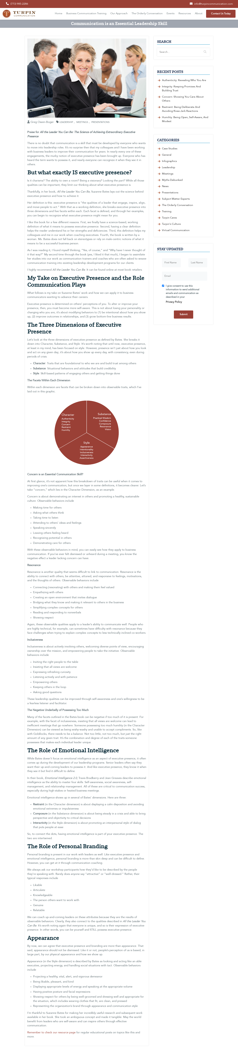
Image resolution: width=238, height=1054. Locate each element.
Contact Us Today (221, 14)
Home (58, 13)
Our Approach (119, 13)
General (166, 155)
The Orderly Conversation (147, 13)
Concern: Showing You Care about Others (183, 99)
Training (166, 211)
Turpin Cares (169, 218)
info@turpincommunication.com (213, 4)
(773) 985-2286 (19, 4)
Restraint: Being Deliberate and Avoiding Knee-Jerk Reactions (181, 109)
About (198, 13)
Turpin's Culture (171, 224)
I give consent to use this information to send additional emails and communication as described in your (185, 295)
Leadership (66, 122)
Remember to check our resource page (51, 1032)
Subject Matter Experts (176, 199)
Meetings (82, 122)
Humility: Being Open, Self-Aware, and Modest (185, 119)
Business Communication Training (86, 13)
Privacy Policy (174, 302)
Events (171, 13)
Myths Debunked (172, 180)
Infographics (169, 161)
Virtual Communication (176, 230)
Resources (184, 13)
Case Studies (169, 148)
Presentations (100, 122)
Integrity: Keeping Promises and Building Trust (181, 88)
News (165, 186)
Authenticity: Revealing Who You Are (184, 80)
